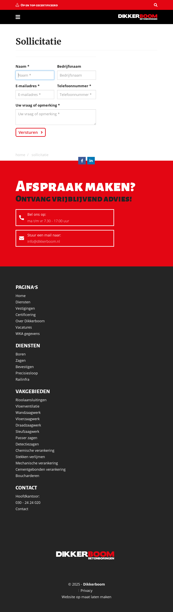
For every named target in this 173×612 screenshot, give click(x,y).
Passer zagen (26, 437)
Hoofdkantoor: (28, 496)
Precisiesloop (27, 373)
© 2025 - (86, 584)
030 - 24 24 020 (28, 502)
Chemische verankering (35, 450)
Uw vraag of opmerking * (38, 105)
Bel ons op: (63, 218)
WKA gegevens (28, 333)
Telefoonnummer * (74, 85)
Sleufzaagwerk (27, 431)
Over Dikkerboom (30, 321)
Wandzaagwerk (28, 412)
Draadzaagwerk (28, 425)
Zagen (21, 360)
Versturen (28, 132)
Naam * (22, 66)
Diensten (23, 302)
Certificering (26, 314)
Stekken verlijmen (30, 456)
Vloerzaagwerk (28, 418)
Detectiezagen (27, 444)
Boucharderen (27, 475)
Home (21, 295)
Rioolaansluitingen (31, 399)
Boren (21, 354)
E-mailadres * (28, 85)
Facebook (82, 160)
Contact (22, 508)
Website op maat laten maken (86, 596)
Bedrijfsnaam (69, 66)
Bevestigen (25, 366)
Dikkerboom (137, 17)
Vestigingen (25, 308)
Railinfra (22, 379)
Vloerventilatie (27, 406)
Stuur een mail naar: (63, 239)
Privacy (86, 590)
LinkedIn (91, 160)
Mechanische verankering (37, 463)
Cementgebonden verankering (41, 469)
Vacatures (24, 327)
